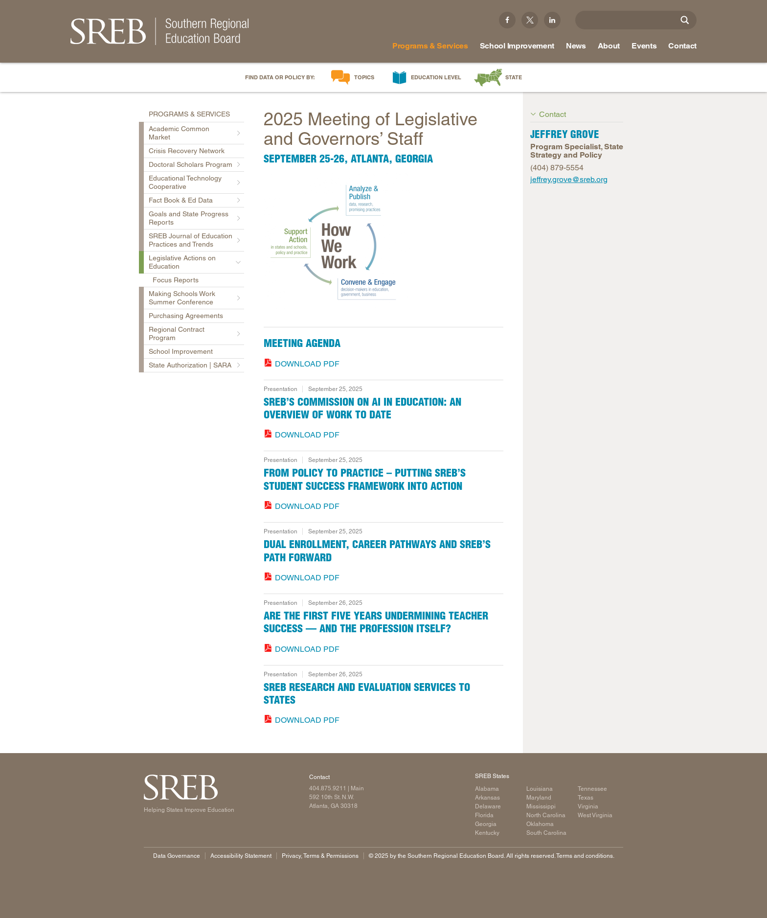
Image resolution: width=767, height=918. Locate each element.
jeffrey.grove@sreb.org (569, 179)
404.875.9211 (327, 788)
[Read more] (383, 245)
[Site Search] (685, 20)
